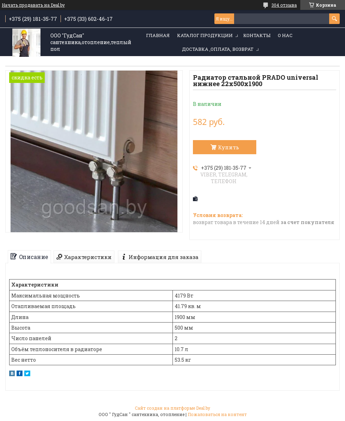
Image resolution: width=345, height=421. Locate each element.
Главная (158, 35)
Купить (228, 147)
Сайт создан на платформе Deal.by (172, 408)
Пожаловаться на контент (217, 414)
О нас (285, 35)
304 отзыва (284, 5)
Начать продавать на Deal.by (33, 4)
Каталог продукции (205, 35)
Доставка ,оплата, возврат (217, 49)
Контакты (256, 35)
